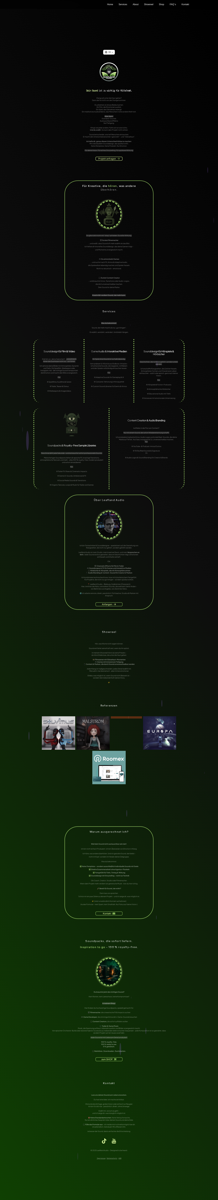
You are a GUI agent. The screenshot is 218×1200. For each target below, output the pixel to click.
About (136, 4)
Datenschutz (112, 1158)
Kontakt (185, 4)
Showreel (148, 4)
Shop (161, 4)
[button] (109, 52)
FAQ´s (173, 4)
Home (110, 4)
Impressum (101, 1158)
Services (123, 4)
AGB (119, 1158)
